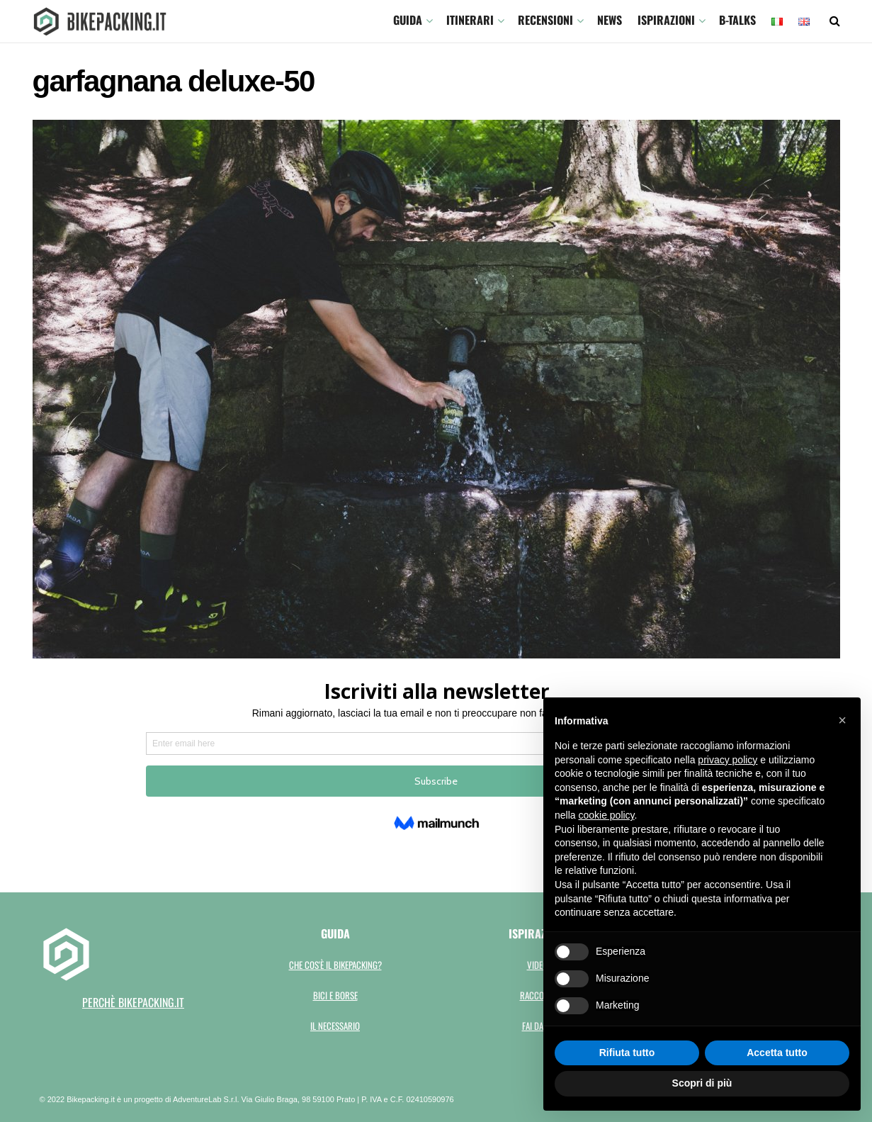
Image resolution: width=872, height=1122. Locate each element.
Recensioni (545, 19)
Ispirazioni (666, 19)
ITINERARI (470, 19)
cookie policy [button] (606, 815)
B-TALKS (737, 19)
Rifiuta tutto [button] (627, 1052)
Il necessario (335, 1026)
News (609, 19)
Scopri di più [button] (702, 1083)
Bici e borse (335, 995)
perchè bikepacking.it (133, 1002)
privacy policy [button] (727, 759)
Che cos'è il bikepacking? (335, 965)
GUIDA (407, 19)
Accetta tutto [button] (777, 1052)
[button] (842, 720)
